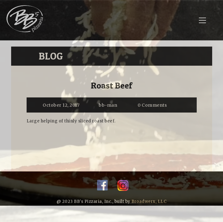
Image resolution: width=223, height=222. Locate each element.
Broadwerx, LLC (148, 201)
